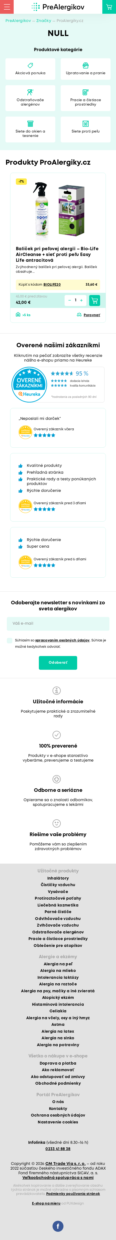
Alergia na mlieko (58, 970)
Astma (58, 1024)
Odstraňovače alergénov (30, 102)
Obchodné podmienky (58, 1083)
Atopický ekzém (58, 997)
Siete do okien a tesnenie (30, 133)
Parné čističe (58, 912)
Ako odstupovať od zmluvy (58, 1077)
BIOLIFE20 (52, 284)
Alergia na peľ (58, 964)
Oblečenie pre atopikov (58, 945)
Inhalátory (58, 878)
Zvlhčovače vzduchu (58, 925)
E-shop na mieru (46, 1203)
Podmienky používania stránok (73, 1193)
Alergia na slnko (58, 1038)
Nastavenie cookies (58, 1122)
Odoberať (58, 662)
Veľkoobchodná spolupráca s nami (58, 1178)
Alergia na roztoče (58, 984)
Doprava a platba (58, 1063)
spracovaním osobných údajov (62, 640)
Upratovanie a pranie (86, 73)
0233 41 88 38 (57, 1149)
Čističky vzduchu (58, 885)
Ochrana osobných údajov (58, 1115)
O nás (58, 1102)
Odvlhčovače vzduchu (58, 919)
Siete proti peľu (86, 131)
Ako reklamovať (58, 1070)
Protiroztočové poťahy (58, 898)
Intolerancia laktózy (58, 977)
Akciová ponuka (30, 73)
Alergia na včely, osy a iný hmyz (58, 1018)
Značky (43, 21)
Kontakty (58, 1109)
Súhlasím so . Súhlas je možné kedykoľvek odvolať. (60, 643)
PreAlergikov (18, 21)
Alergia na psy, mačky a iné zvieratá (58, 991)
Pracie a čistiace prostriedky (85, 102)
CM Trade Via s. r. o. (65, 1163)
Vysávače (58, 892)
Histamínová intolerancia (58, 1004)
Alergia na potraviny (58, 1045)
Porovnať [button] (92, 315)
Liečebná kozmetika (58, 905)
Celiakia (58, 1011)
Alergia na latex (58, 1031)
